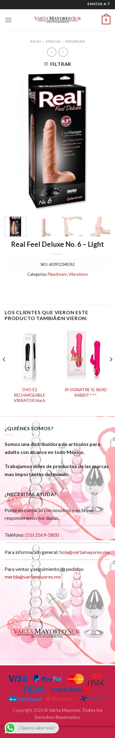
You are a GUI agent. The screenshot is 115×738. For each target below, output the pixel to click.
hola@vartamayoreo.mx (84, 552)
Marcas (53, 41)
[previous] (4, 371)
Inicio (35, 41)
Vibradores (78, 274)
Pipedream (75, 41)
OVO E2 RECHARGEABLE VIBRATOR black (29, 395)
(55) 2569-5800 (42, 535)
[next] (111, 371)
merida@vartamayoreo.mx (33, 577)
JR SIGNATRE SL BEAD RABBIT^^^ (85, 392)
